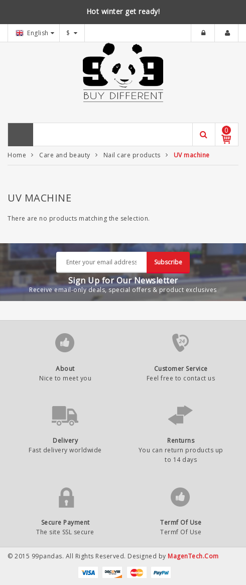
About (65, 368)
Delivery (65, 440)
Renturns (180, 440)
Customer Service (181, 368)
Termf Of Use (180, 522)
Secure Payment (65, 522)
